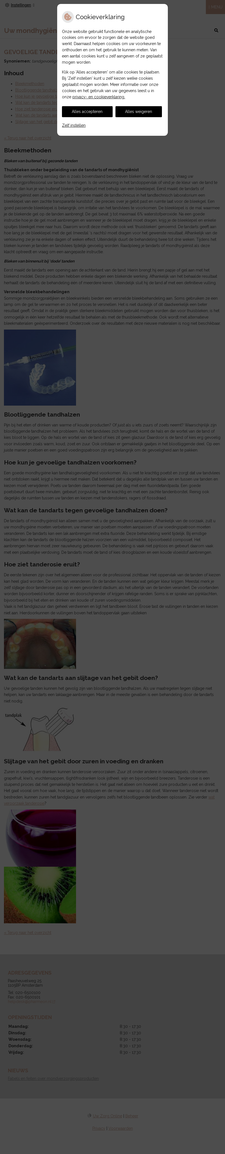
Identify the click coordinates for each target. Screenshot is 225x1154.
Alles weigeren (138, 111)
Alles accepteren (87, 111)
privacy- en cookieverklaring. (98, 97)
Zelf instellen (74, 125)
